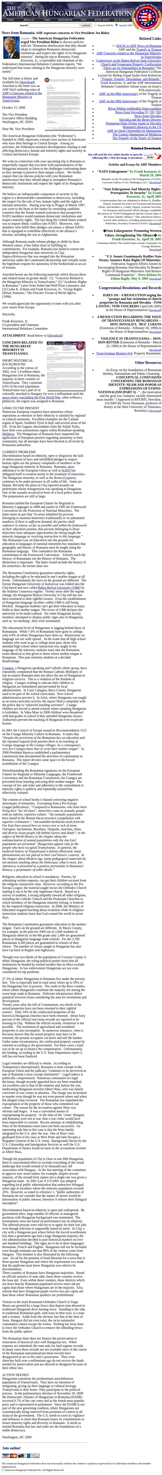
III (158, 112)
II (152, 112)
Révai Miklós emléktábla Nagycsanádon (134, 108)
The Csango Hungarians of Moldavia (137, 134)
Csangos (7, 668)
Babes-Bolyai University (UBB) (59, 587)
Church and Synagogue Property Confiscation (131, 64)
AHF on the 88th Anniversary (118, 94)
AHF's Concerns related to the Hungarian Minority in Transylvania (22, 96)
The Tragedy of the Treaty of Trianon (136, 138)
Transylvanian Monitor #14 (114, 353)
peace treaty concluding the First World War (31, 397)
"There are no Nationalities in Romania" (129, 68)
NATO (66, 470)
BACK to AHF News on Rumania (139, 46)
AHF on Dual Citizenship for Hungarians (134, 130)
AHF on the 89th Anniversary (118, 101)
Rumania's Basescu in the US (142, 127)
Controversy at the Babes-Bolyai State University (128, 60)
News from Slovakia (147, 116)
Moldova (8, 434)
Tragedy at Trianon (148, 49)
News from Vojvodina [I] (131, 112)
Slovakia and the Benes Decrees (140, 119)
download (27, 82)
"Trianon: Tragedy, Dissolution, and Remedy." (131, 79)
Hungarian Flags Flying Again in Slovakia (133, 123)
